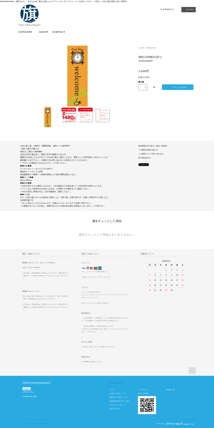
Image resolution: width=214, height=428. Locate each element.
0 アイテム (188, 9)
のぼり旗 (141, 48)
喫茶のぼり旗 (151, 48)
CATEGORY (26, 32)
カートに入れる (177, 87)
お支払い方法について (118, 393)
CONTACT (58, 32)
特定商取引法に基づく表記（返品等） (153, 146)
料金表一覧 (170, 389)
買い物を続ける (144, 158)
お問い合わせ (115, 408)
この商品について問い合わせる (150, 154)
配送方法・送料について (119, 397)
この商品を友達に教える (148, 150)
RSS (140, 393)
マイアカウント (167, 9)
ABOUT (44, 32)
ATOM (145, 393)
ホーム (112, 389)
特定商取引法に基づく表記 (119, 401)
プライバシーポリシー (118, 405)
